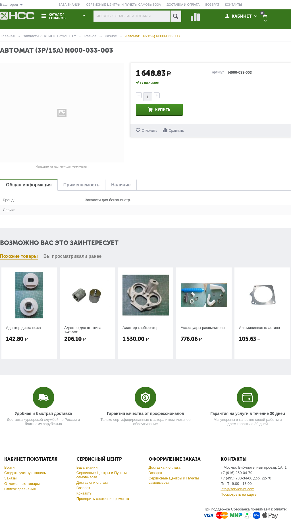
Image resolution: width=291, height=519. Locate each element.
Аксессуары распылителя (203, 328)
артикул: (218, 72)
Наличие (120, 184)
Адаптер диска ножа (23, 328)
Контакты (84, 493)
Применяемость (81, 184)
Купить (162, 110)
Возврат (83, 488)
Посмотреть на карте (238, 494)
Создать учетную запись (25, 473)
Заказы (10, 478)
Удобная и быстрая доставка (43, 413)
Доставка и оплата (92, 482)
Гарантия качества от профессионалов (145, 413)
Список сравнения (20, 489)
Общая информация (29, 184)
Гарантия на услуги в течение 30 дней (247, 413)
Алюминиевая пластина (259, 328)
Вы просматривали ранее (72, 256)
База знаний (87, 467)
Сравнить (176, 131)
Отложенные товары (22, 483)
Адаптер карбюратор (140, 328)
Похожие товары (19, 256)
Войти (9, 467)
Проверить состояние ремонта (102, 499)
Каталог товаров (57, 16)
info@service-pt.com (237, 489)
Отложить (149, 131)
